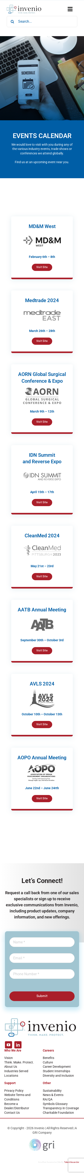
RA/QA (47, 1099)
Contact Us (12, 1112)
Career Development (57, 1066)
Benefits (48, 1058)
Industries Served (16, 1071)
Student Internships (56, 1071)
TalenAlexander (71, 1162)
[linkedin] (18, 1044)
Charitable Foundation (58, 1112)
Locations (11, 1075)
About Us (10, 1066)
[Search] (12, 21)
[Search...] (42, 21)
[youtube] (8, 1044)
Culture (48, 1062)
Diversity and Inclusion (58, 1075)
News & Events (53, 1095)
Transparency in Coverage (61, 1108)
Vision (8, 1058)
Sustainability (52, 1090)
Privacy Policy (14, 1090)
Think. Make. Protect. (19, 1062)
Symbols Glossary (55, 1104)
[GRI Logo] (42, 1140)
